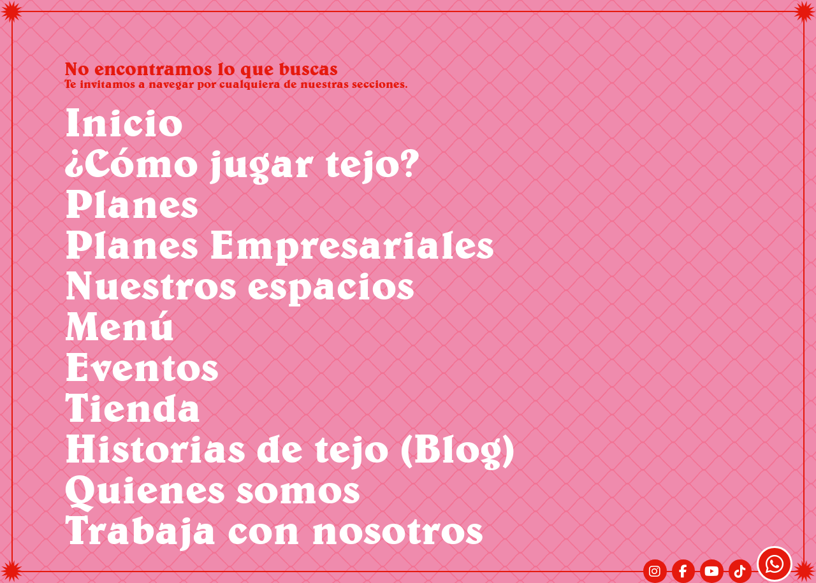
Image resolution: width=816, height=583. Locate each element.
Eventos (141, 366)
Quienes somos (212, 488)
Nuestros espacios (239, 284)
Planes (131, 203)
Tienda (132, 407)
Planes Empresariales (279, 244)
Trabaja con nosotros (273, 529)
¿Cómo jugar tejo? (241, 162)
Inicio (123, 121)
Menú (119, 325)
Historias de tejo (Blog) (289, 447)
